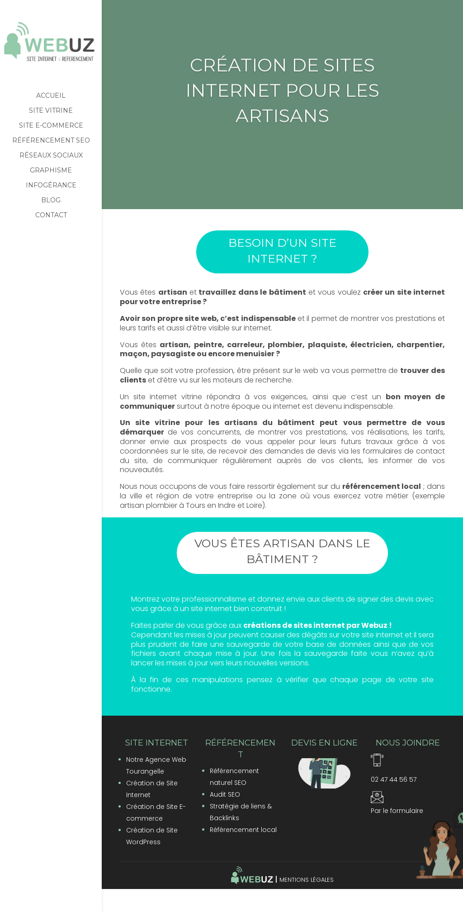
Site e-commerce (51, 125)
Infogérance (51, 185)
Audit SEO (225, 794)
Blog (51, 200)
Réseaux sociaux (51, 155)
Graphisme (51, 170)
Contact (51, 215)
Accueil (51, 96)
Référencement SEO (51, 140)
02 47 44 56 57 (393, 779)
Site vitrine (51, 111)
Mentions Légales (306, 879)
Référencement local (243, 829)
